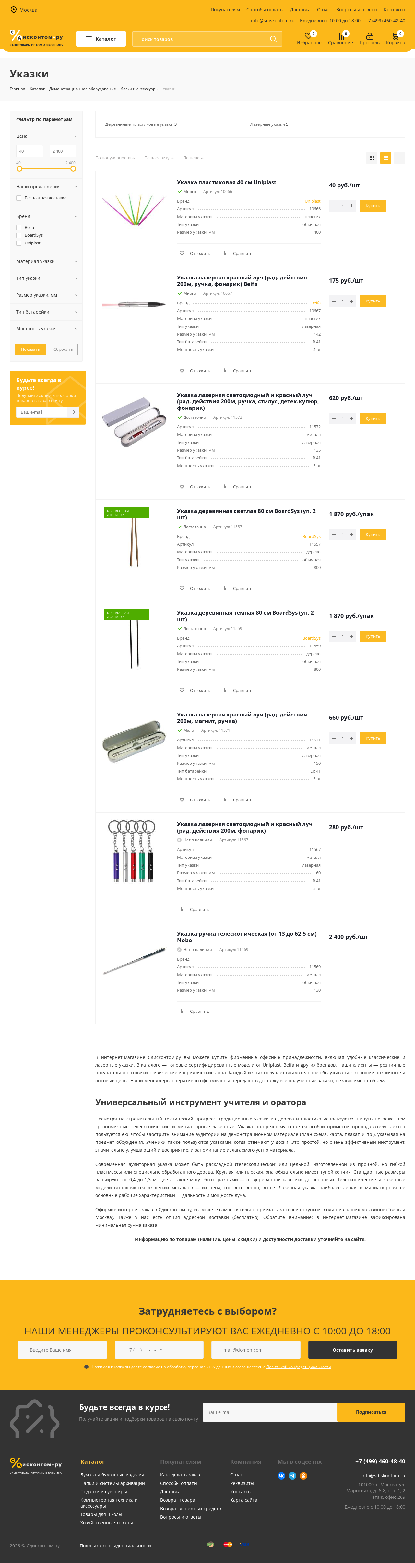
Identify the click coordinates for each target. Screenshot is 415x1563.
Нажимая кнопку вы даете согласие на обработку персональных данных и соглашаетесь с (211, 1367)
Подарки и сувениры (103, 1491)
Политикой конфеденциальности (298, 1366)
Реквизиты (242, 1483)
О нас (323, 9)
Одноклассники (303, 1476)
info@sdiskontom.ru (273, 21)
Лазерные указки (269, 124)
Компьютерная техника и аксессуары (109, 1503)
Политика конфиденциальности (115, 1546)
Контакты (394, 9)
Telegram (292, 1476)
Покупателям (225, 9)
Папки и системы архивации (112, 1483)
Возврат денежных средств (190, 1508)
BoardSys (311, 536)
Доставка (300, 9)
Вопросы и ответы (356, 9)
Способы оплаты (265, 9)
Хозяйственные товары (106, 1523)
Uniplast (313, 201)
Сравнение (340, 43)
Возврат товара (177, 1500)
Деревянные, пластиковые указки (141, 124)
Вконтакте (281, 1476)
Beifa (316, 303)
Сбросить (63, 349)
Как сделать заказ (180, 1475)
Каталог (92, 1461)
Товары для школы (101, 1514)
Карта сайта (243, 1500)
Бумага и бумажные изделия (112, 1475)
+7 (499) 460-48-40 (385, 21)
